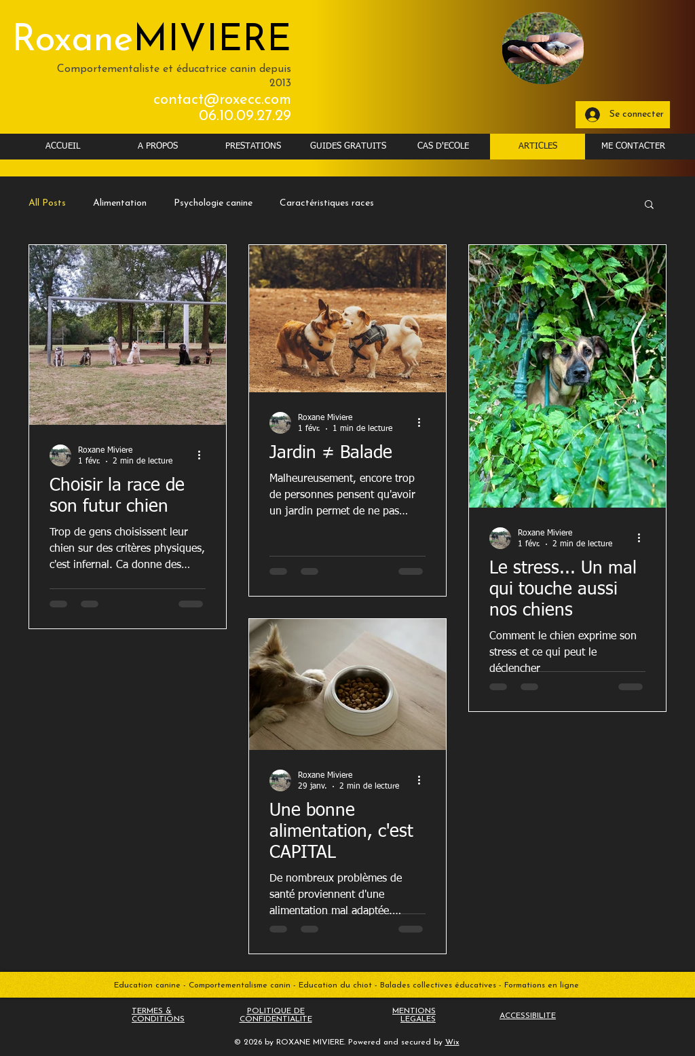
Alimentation (120, 203)
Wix (452, 1042)
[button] (649, 205)
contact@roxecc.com (222, 100)
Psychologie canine (213, 203)
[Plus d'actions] (203, 455)
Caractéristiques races (327, 203)
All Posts (47, 203)
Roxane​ (151, 41)
